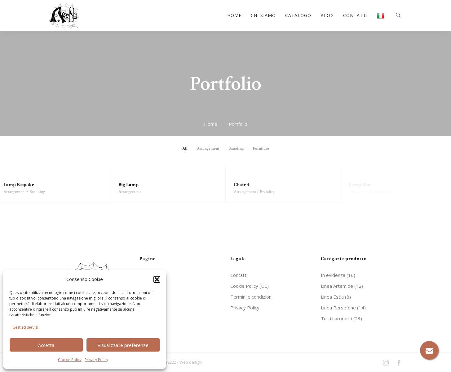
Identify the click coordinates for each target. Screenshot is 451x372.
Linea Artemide (337, 286)
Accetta (46, 345)
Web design (190, 362)
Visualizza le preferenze (123, 345)
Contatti (355, 15)
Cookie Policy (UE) (249, 286)
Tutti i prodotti (336, 318)
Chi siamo (263, 15)
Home (234, 15)
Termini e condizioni (251, 297)
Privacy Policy (96, 359)
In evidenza (333, 275)
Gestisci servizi (25, 327)
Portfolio (238, 124)
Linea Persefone (338, 307)
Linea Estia (332, 297)
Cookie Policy (70, 359)
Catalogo (298, 15)
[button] (157, 279)
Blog (327, 15)
